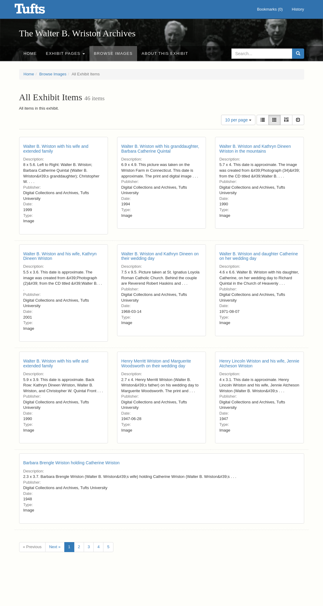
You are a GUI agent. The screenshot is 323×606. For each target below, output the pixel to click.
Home (30, 53)
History (298, 9)
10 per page (238, 120)
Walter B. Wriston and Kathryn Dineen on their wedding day (160, 256)
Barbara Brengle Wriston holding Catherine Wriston (71, 462)
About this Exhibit (165, 53)
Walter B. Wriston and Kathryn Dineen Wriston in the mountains (255, 148)
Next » (55, 547)
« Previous (32, 547)
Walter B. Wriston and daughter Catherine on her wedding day (258, 256)
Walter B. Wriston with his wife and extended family (56, 148)
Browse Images (113, 53)
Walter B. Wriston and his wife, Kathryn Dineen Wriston (60, 256)
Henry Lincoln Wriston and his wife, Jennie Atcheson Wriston (259, 363)
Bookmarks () (270, 9)
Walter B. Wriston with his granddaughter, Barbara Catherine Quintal (160, 148)
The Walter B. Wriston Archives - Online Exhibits (37, 10)
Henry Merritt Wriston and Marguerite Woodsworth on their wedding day (156, 363)
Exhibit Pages (65, 53)
